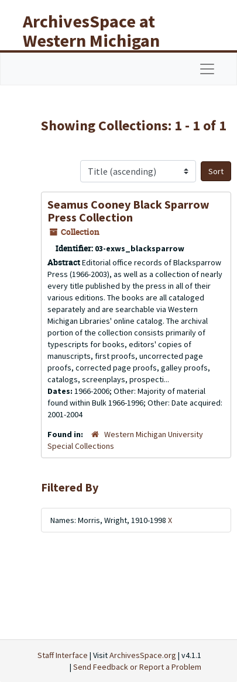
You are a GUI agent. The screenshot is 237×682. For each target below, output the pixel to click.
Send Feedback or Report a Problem (137, 667)
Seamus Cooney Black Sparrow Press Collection (128, 210)
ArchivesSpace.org (142, 655)
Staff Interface (62, 655)
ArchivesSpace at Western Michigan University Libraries (100, 40)
